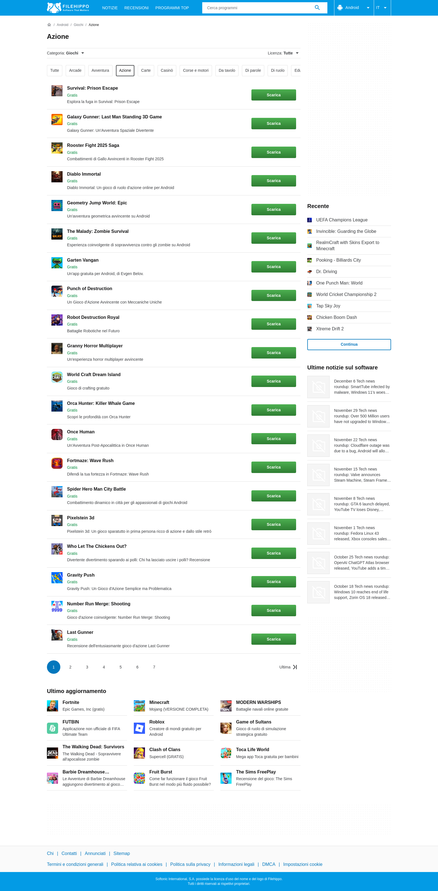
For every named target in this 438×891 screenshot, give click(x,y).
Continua (349, 344)
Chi (50, 853)
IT (382, 7)
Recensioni (136, 8)
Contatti (69, 853)
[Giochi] (78, 25)
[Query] (264, 7)
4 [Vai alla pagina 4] (104, 667)
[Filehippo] (68, 8)
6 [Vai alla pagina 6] (137, 667)
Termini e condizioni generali (75, 864)
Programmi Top (172, 8)
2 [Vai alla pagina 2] (70, 667)
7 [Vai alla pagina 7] (154, 667)
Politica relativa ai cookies (136, 864)
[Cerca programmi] (317, 7)
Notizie (110, 8)
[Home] (49, 24)
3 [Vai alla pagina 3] (87, 667)
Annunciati (95, 853)
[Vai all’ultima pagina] (288, 667)
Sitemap (121, 853)
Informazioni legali (236, 864)
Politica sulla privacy (190, 864)
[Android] (62, 25)
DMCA (268, 864)
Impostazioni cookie (303, 864)
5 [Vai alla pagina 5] (121, 667)
